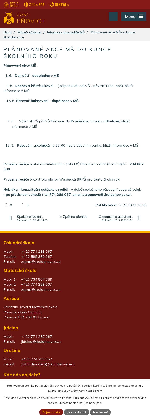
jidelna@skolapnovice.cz (41, 341)
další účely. (95, 390)
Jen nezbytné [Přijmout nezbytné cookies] (76, 412)
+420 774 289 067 (36, 284)
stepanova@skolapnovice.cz (106, 194)
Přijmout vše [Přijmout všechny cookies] (51, 412)
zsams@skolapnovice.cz (40, 261)
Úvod (8, 32)
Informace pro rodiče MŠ (66, 32)
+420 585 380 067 (36, 256)
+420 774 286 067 (36, 359)
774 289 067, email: (65, 194)
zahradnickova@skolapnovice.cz (48, 364)
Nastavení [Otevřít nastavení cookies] (100, 412)
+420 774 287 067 (36, 336)
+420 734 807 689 (36, 279)
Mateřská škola (29, 32)
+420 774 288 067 (36, 251)
